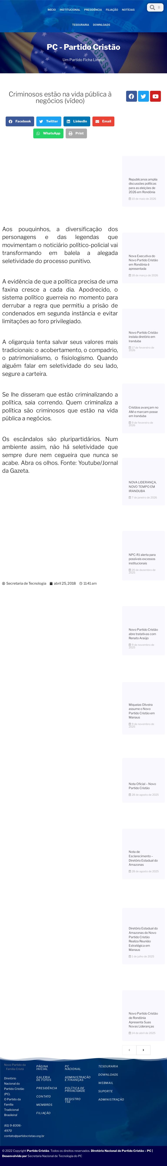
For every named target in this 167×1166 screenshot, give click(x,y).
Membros (44, 1104)
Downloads (101, 24)
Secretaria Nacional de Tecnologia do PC (55, 1156)
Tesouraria (80, 24)
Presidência (93, 9)
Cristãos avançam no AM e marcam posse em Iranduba (143, 411)
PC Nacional (73, 1068)
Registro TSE (72, 1100)
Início (52, 9)
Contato (43, 1096)
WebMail (106, 1083)
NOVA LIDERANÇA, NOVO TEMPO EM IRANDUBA (143, 486)
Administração (109, 1099)
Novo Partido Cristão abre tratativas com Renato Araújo (143, 634)
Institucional (70, 9)
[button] (20, 121)
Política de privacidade (75, 1089)
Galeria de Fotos (43, 1078)
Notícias (128, 9)
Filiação (112, 9)
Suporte (105, 1091)
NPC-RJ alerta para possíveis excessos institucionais (142, 559)
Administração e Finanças (77, 1078)
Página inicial (42, 1068)
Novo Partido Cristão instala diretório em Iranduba (143, 337)
